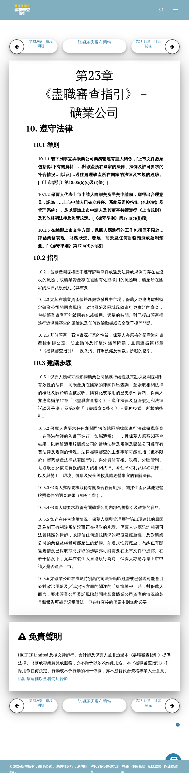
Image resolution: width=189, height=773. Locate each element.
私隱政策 (154, 766)
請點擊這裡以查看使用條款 (43, 678)
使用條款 (138, 766)
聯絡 (125, 766)
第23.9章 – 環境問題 (41, 43)
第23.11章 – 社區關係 (148, 43)
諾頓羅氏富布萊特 (94, 42)
